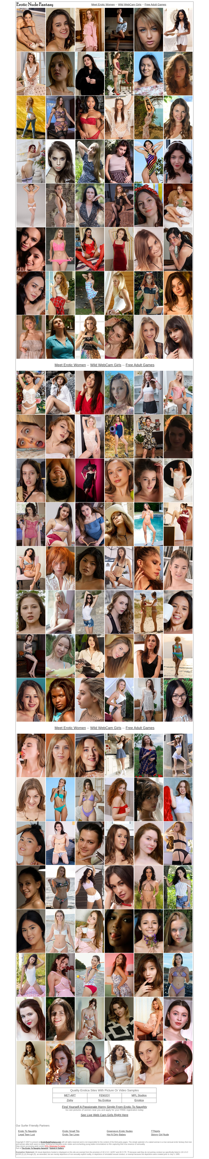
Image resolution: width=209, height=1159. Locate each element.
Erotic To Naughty (27, 1131)
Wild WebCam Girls (129, 4)
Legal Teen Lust (26, 1134)
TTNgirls (155, 1131)
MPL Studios (139, 1095)
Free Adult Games (155, 4)
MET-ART (70, 1095)
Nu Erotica (104, 1100)
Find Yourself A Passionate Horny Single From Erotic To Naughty (104, 1106)
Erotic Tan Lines (70, 1134)
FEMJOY (104, 1095)
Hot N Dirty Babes (116, 1134)
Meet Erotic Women (103, 4)
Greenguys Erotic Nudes (120, 1131)
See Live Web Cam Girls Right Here (104, 1115)
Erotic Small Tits (71, 1131)
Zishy (70, 1100)
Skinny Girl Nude (160, 1134)
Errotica (139, 1100)
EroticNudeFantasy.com (51, 1142)
